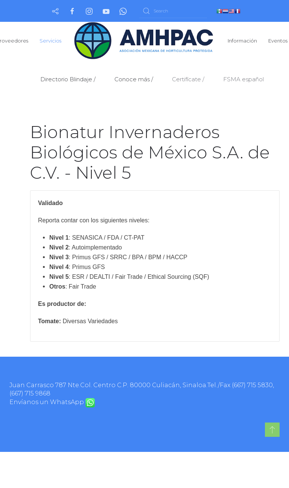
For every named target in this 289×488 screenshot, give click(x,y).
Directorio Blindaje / (68, 79)
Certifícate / (188, 79)
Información (242, 41)
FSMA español (243, 79)
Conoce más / (133, 79)
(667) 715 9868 (29, 393)
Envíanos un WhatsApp (52, 402)
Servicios (50, 41)
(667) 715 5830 (252, 385)
